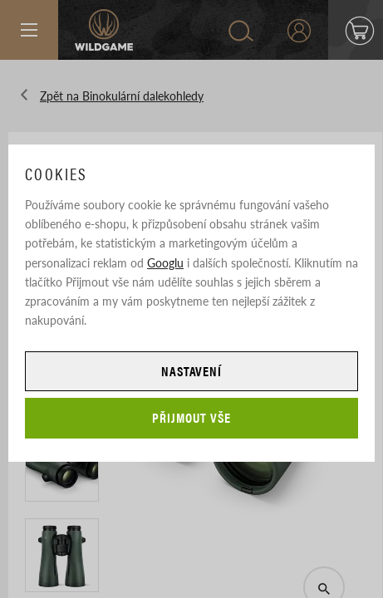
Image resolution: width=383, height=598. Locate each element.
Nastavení (192, 370)
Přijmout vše (191, 417)
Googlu (165, 262)
